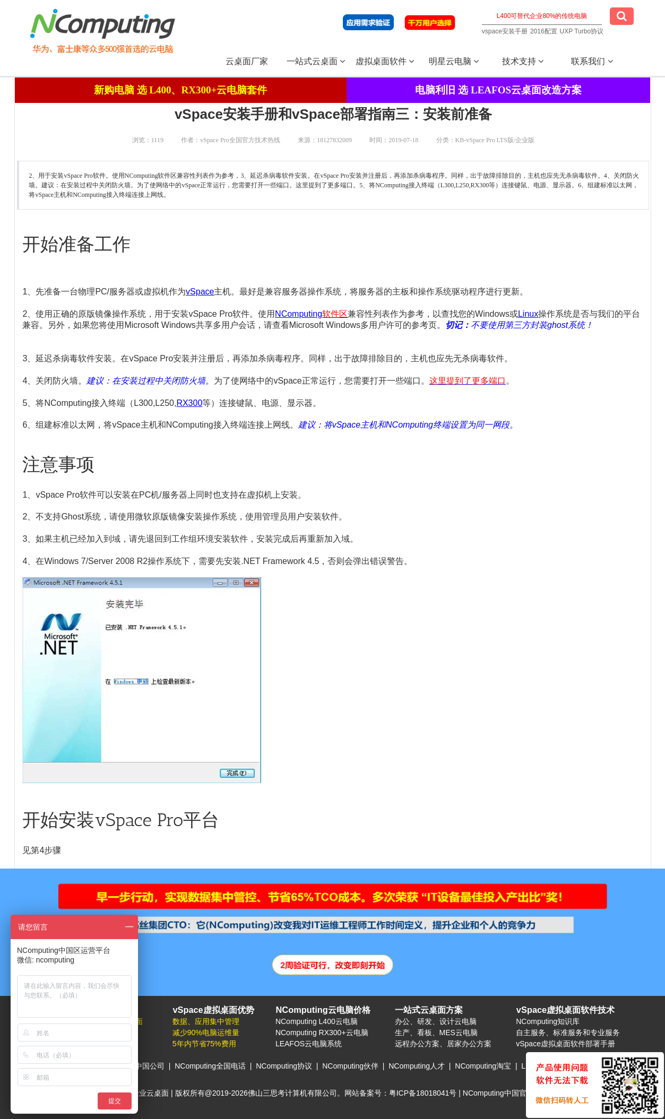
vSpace (200, 291)
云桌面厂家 (247, 61)
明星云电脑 (454, 61)
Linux (528, 313)
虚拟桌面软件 (385, 61)
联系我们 (591, 61)
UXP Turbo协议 (581, 31)
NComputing (298, 313)
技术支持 (522, 61)
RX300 (189, 402)
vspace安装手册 (505, 31)
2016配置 (543, 31)
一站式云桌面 (316, 61)
